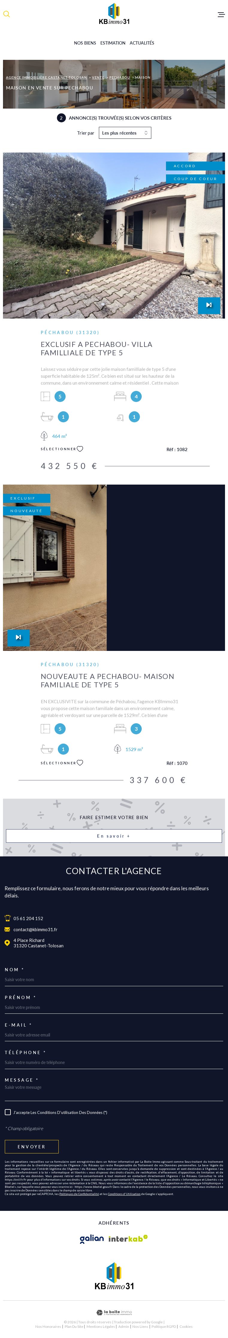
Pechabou (119, 77)
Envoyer (32, 1146)
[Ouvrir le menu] (221, 14)
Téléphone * (26, 1053)
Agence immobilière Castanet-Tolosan (46, 77)
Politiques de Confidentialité (79, 1194)
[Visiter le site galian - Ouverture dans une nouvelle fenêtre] (92, 1239)
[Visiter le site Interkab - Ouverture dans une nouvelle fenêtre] (128, 1239)
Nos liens (140, 1326)
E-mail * (18, 1025)
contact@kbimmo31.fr (35, 929)
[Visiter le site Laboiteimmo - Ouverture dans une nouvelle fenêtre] (114, 1313)
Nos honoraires (48, 1326)
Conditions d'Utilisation (124, 1194)
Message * (22, 1080)
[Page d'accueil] (114, 13)
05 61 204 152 (28, 918)
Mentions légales (101, 1326)
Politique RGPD (164, 1326)
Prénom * (21, 997)
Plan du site (74, 1326)
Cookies (186, 1326)
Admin (123, 1326)
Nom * (15, 970)
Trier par (85, 133)
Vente (98, 77)
